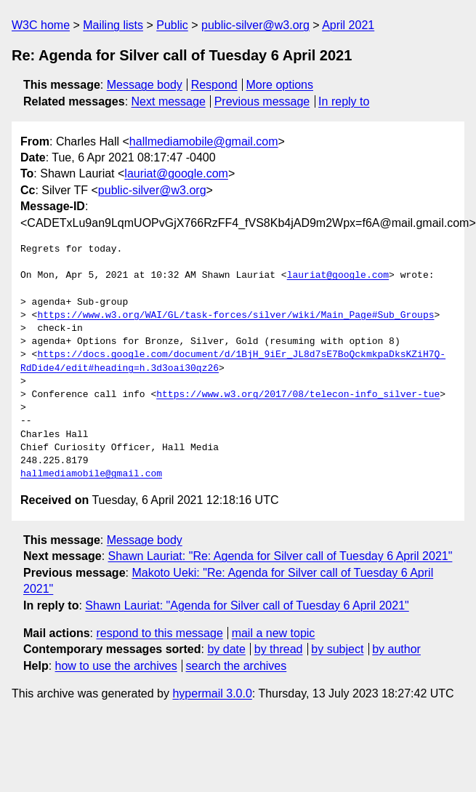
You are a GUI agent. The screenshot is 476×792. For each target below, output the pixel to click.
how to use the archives (116, 666)
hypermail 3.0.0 (211, 693)
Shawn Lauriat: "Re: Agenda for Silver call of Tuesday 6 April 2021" (280, 556)
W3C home (41, 25)
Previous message (262, 101)
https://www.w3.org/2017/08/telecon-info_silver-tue (298, 394)
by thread (278, 649)
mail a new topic (273, 633)
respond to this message (159, 633)
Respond (214, 85)
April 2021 (348, 25)
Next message (169, 101)
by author (396, 649)
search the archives (236, 666)
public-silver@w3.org (255, 25)
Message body (144, 85)
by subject (337, 649)
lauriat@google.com (176, 173)
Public (172, 25)
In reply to (343, 101)
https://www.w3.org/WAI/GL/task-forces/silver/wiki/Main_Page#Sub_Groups (235, 315)
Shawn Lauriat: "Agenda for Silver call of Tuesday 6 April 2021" (246, 605)
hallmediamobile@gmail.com (203, 141)
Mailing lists (113, 25)
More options (280, 85)
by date (226, 649)
